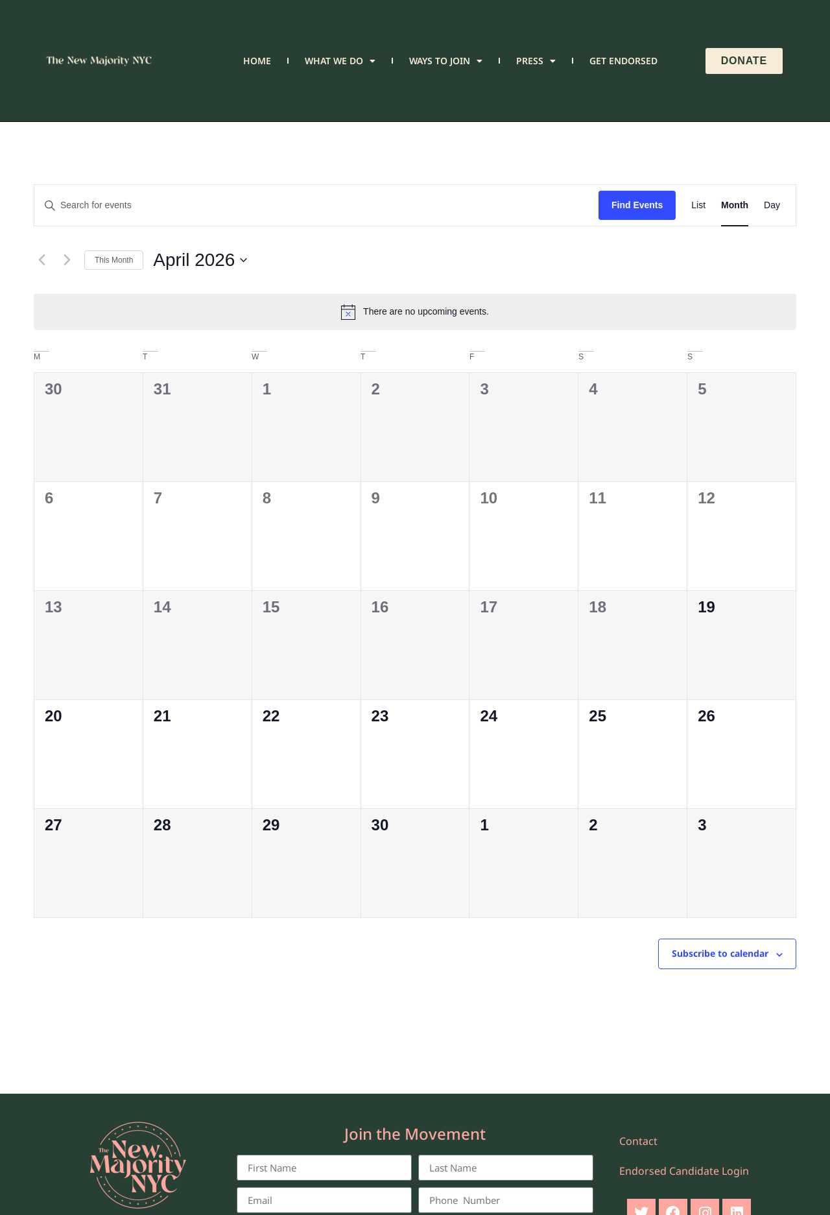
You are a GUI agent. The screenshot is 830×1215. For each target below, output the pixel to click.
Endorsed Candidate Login (684, 1171)
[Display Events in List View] (698, 205)
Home (257, 60)
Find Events (637, 205)
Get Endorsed (623, 60)
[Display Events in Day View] (772, 205)
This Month (114, 260)
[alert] (415, 312)
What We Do (340, 60)
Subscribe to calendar (720, 953)
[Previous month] (41, 260)
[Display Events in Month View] (734, 205)
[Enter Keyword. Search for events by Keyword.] (316, 205)
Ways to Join (445, 60)
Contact (638, 1141)
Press (536, 60)
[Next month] (67, 260)
